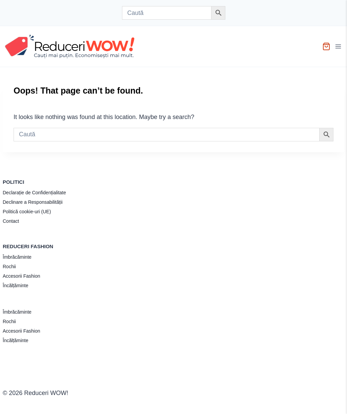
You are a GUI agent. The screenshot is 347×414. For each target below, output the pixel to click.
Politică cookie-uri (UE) (27, 211)
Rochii (9, 266)
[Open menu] (339, 46)
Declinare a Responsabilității (33, 202)
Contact (11, 221)
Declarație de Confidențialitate (34, 192)
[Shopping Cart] (326, 46)
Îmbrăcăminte (17, 257)
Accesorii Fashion (21, 276)
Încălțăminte (15, 285)
